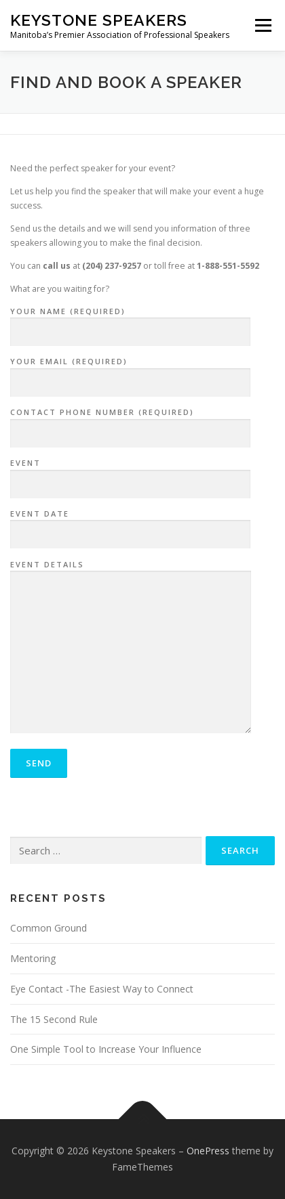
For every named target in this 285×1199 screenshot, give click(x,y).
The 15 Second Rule (54, 1019)
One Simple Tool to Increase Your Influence (106, 1049)
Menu (262, 25)
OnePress (208, 1150)
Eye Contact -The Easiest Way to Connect (101, 988)
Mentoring (33, 958)
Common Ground (48, 927)
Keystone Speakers (98, 20)
